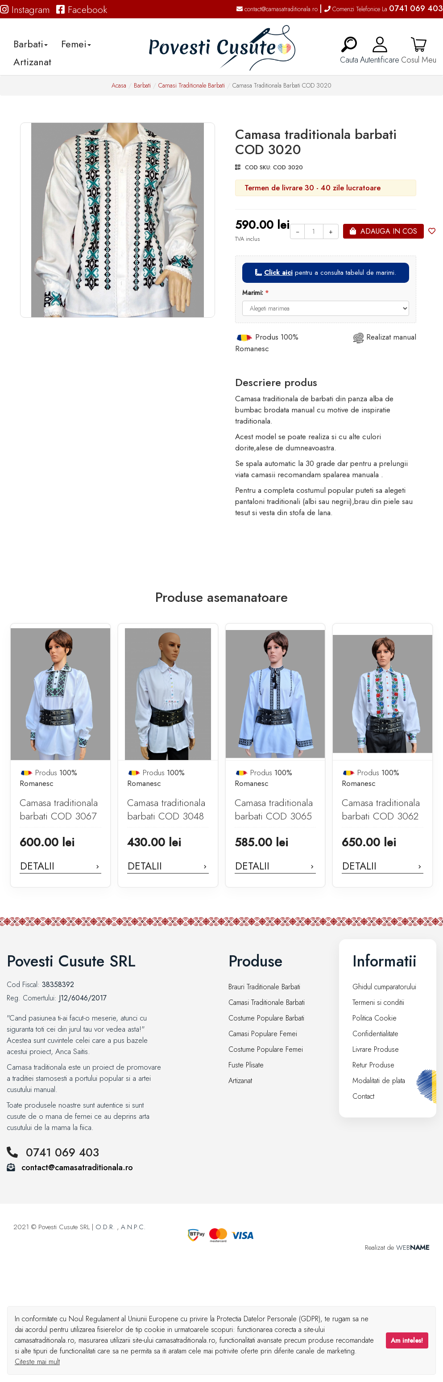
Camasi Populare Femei (262, 1034)
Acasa (119, 85)
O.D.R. (105, 1227)
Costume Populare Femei (265, 1049)
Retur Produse (373, 1065)
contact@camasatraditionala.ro (277, 8)
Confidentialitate (375, 1034)
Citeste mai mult (37, 1362)
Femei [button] (76, 44)
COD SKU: (258, 167)
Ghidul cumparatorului (384, 987)
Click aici (278, 272)
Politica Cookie (374, 1018)
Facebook (81, 9)
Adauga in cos (388, 231)
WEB (413, 1247)
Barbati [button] (30, 44)
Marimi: (252, 292)
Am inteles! (407, 1340)
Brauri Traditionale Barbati (264, 987)
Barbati (142, 85)
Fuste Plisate (246, 1065)
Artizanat (32, 62)
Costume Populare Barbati (266, 1018)
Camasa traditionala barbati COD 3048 (166, 809)
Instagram (25, 9)
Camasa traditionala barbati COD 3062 (381, 809)
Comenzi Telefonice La (383, 8)
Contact (363, 1096)
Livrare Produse (375, 1049)
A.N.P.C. (133, 1227)
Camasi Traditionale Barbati (191, 85)
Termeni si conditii (378, 1002)
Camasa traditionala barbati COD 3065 (274, 809)
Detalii (60, 866)
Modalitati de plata (378, 1080)
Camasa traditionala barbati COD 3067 (59, 809)
